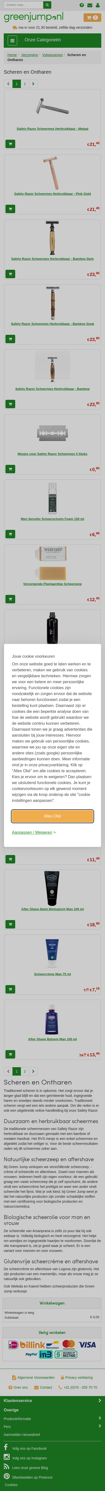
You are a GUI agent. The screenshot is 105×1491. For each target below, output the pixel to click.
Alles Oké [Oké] (52, 816)
